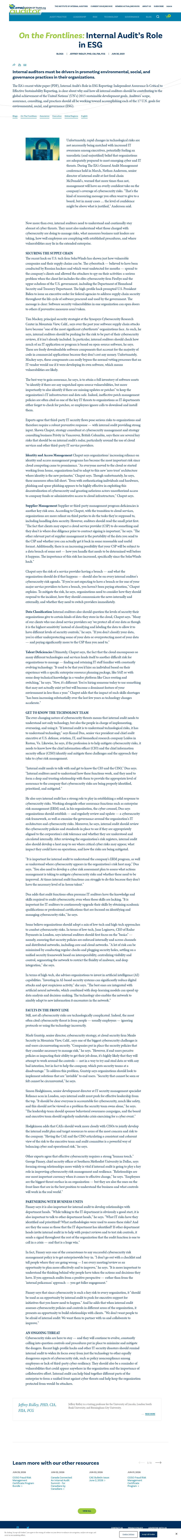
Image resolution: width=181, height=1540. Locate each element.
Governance (132, 16)
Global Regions (76, 116)
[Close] (176, 1534)
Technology (111, 16)
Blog (149, 16)
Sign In (169, 6)
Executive (61, 116)
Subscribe (159, 6)
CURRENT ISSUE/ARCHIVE (106, 6)
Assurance (47, 116)
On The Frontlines (30, 116)
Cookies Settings (128, 1534)
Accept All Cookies (148, 1534)
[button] (147, 1460)
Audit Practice (58, 16)
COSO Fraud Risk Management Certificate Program (138, 1480)
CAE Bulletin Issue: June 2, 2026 (100, 1477)
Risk (95, 16)
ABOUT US (148, 6)
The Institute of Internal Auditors (77, 6)
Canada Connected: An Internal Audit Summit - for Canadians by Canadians (60, 1482)
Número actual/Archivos (130, 6)
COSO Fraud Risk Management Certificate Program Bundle (23, 1480)
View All (87, 1512)
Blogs (15, 116)
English (91, 116)
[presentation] (142, 1460)
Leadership (79, 16)
